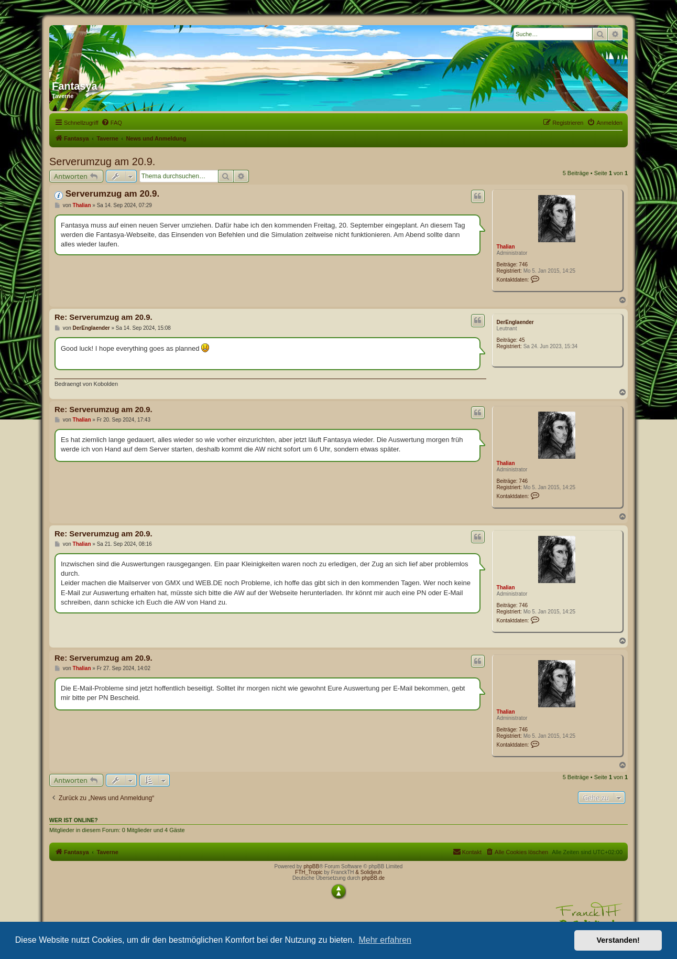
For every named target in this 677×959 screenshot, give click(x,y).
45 (522, 340)
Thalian (506, 247)
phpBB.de (373, 878)
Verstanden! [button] (618, 940)
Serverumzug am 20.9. (102, 161)
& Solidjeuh (368, 872)
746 (523, 264)
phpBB (311, 866)
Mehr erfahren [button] (384, 939)
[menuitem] (111, 122)
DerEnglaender (515, 322)
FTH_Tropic (308, 872)
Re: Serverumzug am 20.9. (103, 317)
